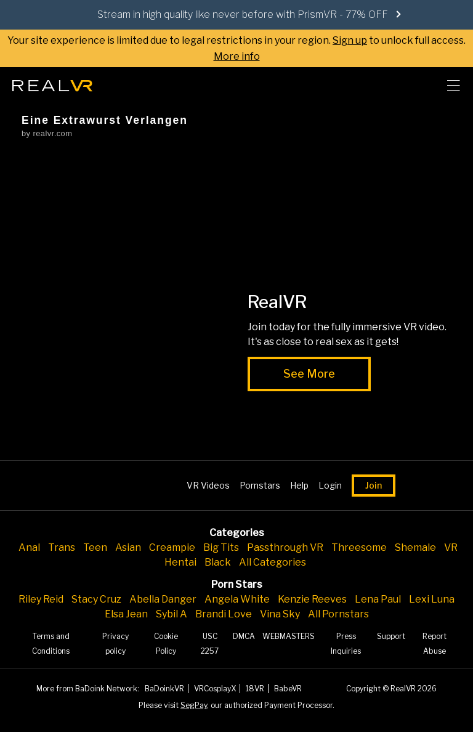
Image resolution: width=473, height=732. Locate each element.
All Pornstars (338, 614)
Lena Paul (378, 599)
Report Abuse (434, 644)
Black (217, 562)
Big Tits (221, 547)
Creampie (172, 547)
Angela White (237, 599)
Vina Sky (280, 614)
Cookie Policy (166, 644)
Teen (95, 547)
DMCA (244, 636)
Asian (128, 547)
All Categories (272, 562)
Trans (61, 547)
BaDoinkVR (164, 688)
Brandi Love (223, 614)
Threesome (359, 547)
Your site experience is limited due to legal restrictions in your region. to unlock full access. (236, 40)
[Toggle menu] (453, 85)
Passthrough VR (285, 547)
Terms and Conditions (51, 644)
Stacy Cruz (96, 599)
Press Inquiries (346, 644)
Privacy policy (115, 644)
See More (309, 373)
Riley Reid (40, 599)
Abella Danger (162, 599)
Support (391, 636)
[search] (421, 85)
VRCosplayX (215, 688)
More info (237, 56)
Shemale (415, 547)
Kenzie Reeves (312, 599)
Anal (29, 547)
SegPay (193, 705)
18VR (255, 688)
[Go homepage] (52, 82)
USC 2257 (210, 644)
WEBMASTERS (288, 636)
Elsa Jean (126, 614)
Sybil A (171, 614)
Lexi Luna (432, 599)
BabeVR (288, 688)
